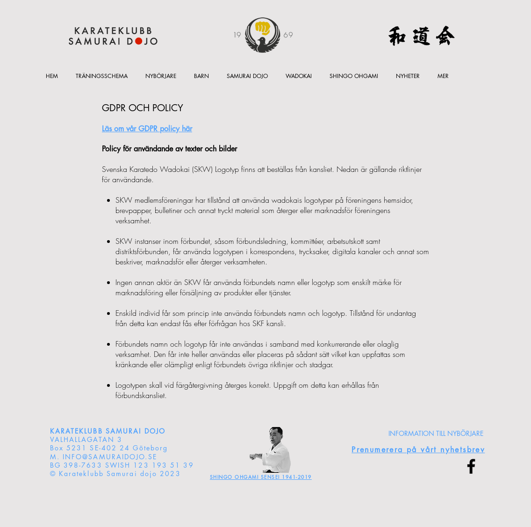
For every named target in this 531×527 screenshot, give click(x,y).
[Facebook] (471, 466)
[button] (201, 76)
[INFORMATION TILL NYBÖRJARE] (436, 433)
